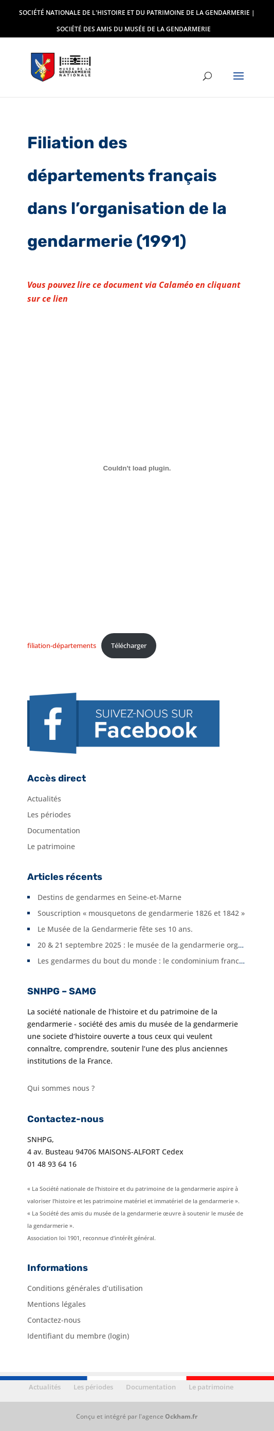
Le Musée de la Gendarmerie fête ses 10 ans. (115, 929)
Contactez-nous (54, 1320)
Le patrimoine (51, 846)
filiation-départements (61, 645)
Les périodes (49, 814)
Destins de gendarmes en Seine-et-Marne (109, 897)
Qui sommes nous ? (61, 1088)
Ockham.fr (181, 1416)
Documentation (53, 830)
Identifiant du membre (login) (78, 1336)
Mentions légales (56, 1304)
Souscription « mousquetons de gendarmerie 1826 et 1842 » (141, 913)
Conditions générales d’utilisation (85, 1288)
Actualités (44, 798)
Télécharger (129, 645)
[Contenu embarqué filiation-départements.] (136, 468)
